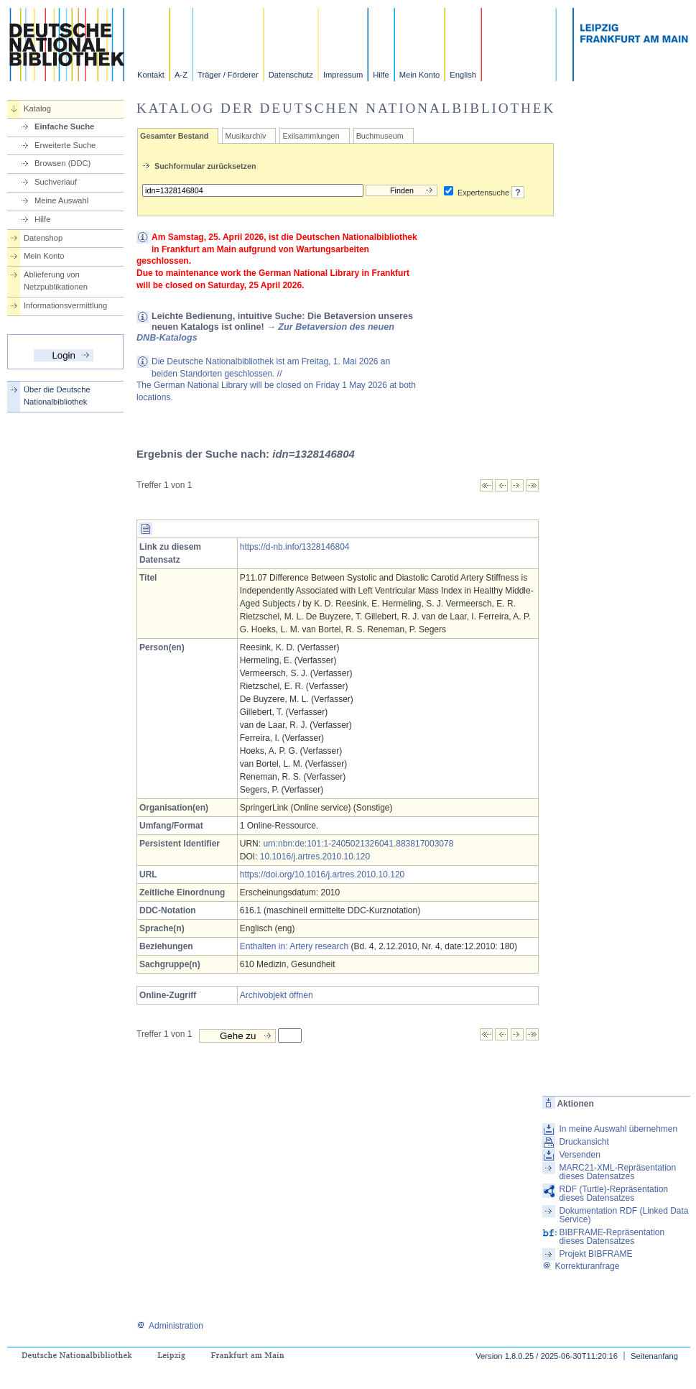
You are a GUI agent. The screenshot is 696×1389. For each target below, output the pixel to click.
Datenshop (43, 238)
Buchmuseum (380, 135)
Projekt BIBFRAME (595, 1254)
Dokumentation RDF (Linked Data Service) (623, 1215)
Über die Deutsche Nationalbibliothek (57, 395)
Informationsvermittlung (65, 305)
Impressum (343, 74)
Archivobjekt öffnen (276, 995)
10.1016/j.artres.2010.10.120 (315, 857)
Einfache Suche (64, 126)
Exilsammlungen (310, 135)
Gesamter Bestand (174, 135)
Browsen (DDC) (62, 163)
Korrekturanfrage (580, 1266)
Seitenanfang (654, 1356)
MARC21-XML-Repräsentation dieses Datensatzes (617, 1172)
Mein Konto (419, 74)
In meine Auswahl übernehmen (618, 1129)
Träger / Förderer (228, 74)
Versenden (579, 1155)
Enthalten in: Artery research (294, 946)
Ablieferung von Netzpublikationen (56, 280)
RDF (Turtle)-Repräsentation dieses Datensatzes (613, 1193)
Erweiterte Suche (65, 145)
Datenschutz (291, 74)
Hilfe (381, 74)
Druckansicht (583, 1142)
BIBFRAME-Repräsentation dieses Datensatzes (611, 1236)
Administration (169, 1326)
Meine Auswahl (61, 200)
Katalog (37, 108)
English (463, 74)
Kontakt (150, 74)
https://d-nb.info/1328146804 (295, 547)
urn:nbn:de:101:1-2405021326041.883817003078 (358, 844)
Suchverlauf (55, 181)
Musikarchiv (245, 135)
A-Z (181, 74)
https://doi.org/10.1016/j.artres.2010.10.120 (322, 874)
